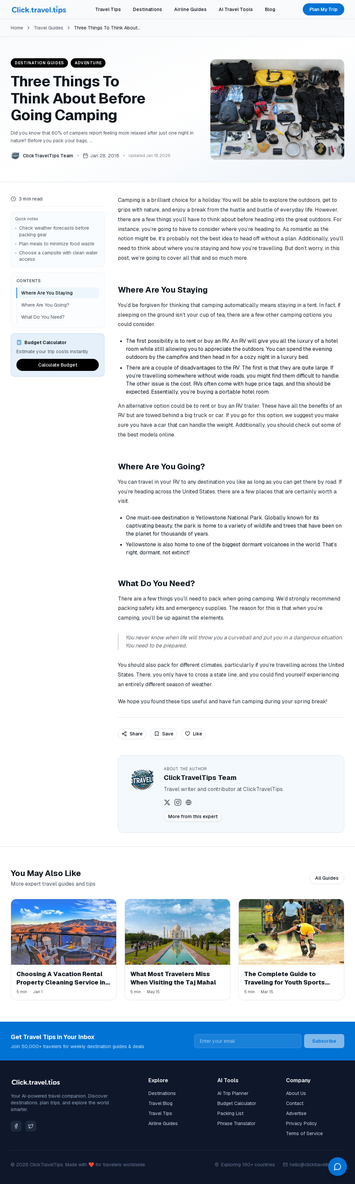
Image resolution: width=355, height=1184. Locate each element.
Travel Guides (48, 28)
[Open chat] (337, 1166)
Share (132, 734)
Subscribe (324, 1041)
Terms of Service (304, 1133)
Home (17, 28)
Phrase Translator (236, 1123)
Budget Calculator (236, 1103)
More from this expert (193, 816)
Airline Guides (190, 9)
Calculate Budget (57, 365)
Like (193, 734)
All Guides (327, 878)
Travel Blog (160, 1103)
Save (163, 734)
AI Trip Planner (232, 1093)
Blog (270, 9)
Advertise (296, 1113)
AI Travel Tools (236, 9)
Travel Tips (108, 9)
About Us (296, 1093)
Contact (294, 1103)
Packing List (230, 1113)
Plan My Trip (323, 9)
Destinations (147, 9)
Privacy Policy (301, 1123)
